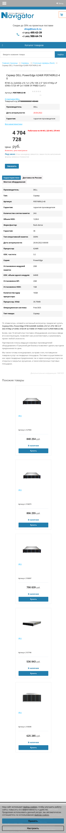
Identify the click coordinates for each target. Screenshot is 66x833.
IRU (20, 416)
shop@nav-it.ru (33, 29)
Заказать (12, 166)
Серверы (25, 63)
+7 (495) (32, 36)
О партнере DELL (12, 99)
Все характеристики (13, 124)
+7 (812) (32, 32)
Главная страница (10, 63)
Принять (33, 821)
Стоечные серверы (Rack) (44, 63)
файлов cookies (41, 815)
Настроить (33, 828)
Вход (61, 3)
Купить (33, 451)
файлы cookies (30, 807)
